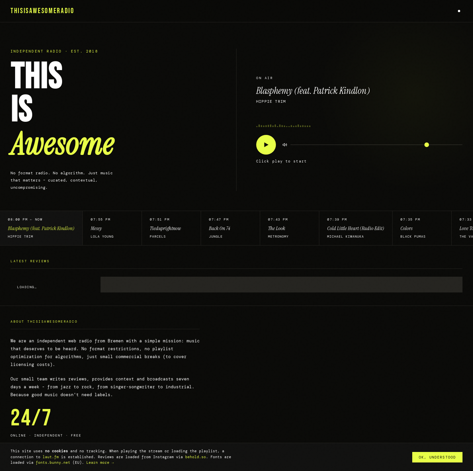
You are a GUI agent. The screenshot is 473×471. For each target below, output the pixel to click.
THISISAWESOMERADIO (43, 11)
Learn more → (100, 462)
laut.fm (51, 457)
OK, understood (437, 457)
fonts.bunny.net (53, 462)
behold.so (195, 457)
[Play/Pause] (266, 145)
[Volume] (376, 144)
